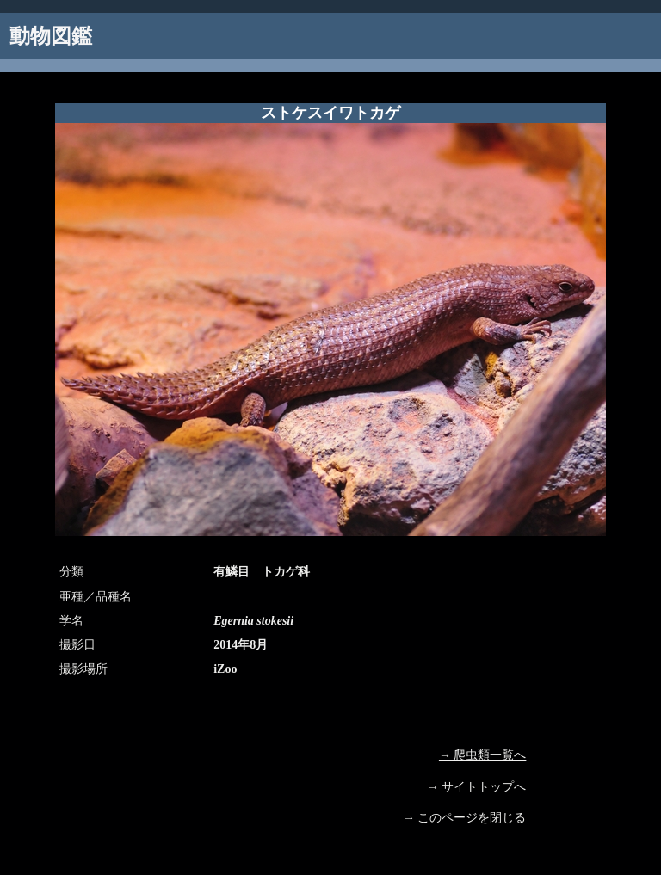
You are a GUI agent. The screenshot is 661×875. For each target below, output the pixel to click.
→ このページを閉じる (465, 817)
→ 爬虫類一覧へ (483, 755)
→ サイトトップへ (477, 786)
